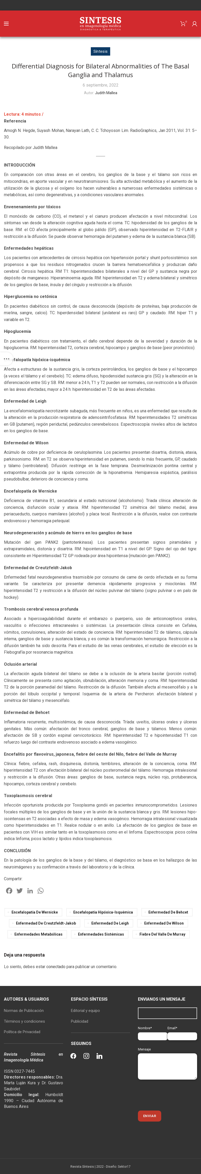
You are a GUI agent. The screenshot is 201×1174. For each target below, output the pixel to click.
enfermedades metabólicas (38, 934)
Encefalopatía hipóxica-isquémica (103, 912)
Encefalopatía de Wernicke (35, 912)
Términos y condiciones (24, 1021)
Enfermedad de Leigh (110, 923)
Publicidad (79, 1021)
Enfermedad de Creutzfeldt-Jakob (46, 923)
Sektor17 (124, 1166)
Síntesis (100, 51)
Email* (182, 1032)
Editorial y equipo (85, 1010)
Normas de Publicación (24, 1010)
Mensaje (167, 1057)
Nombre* (153, 1032)
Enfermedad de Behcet (168, 912)
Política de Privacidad (22, 1031)
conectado (55, 966)
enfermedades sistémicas (101, 934)
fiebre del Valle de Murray (162, 934)
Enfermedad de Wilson (164, 923)
